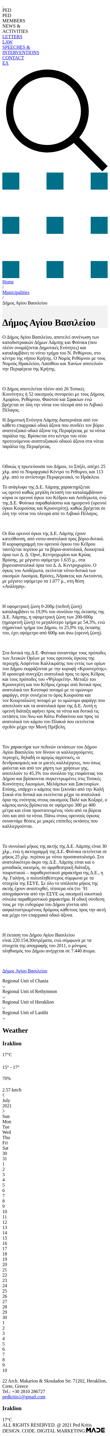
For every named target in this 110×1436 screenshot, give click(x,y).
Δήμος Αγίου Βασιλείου (24, 302)
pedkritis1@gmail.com (23, 1396)
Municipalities (15, 292)
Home (8, 281)
